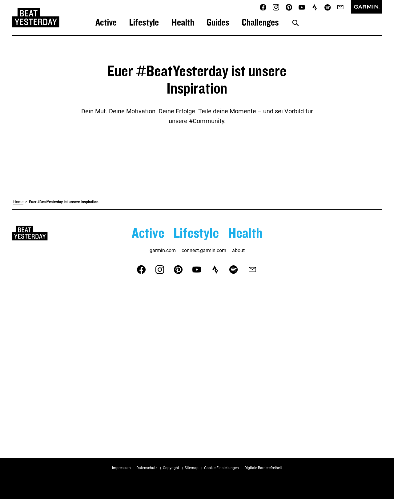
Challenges (260, 22)
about (238, 250)
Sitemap (192, 468)
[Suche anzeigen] (295, 23)
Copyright (171, 468)
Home (18, 202)
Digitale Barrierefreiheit (263, 468)
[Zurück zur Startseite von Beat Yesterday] (35, 17)
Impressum (121, 468)
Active (106, 22)
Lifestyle (144, 22)
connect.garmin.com (204, 250)
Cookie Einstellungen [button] (221, 468)
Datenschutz (146, 468)
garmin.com (163, 250)
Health (182, 22)
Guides (218, 22)
